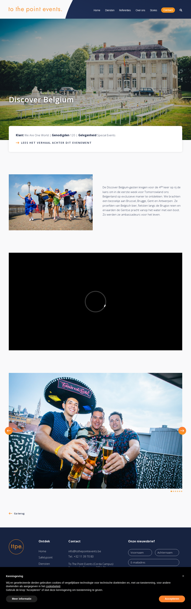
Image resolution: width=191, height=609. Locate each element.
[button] (13, 431)
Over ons (140, 10)
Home (96, 10)
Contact (168, 10)
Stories (153, 10)
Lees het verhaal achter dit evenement (56, 142)
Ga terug (19, 513)
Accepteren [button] (172, 598)
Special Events (106, 135)
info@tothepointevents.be (84, 551)
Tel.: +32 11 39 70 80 (80, 556)
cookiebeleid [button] (53, 586)
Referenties (125, 10)
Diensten (109, 10)
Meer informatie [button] (21, 598)
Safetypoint (46, 557)
